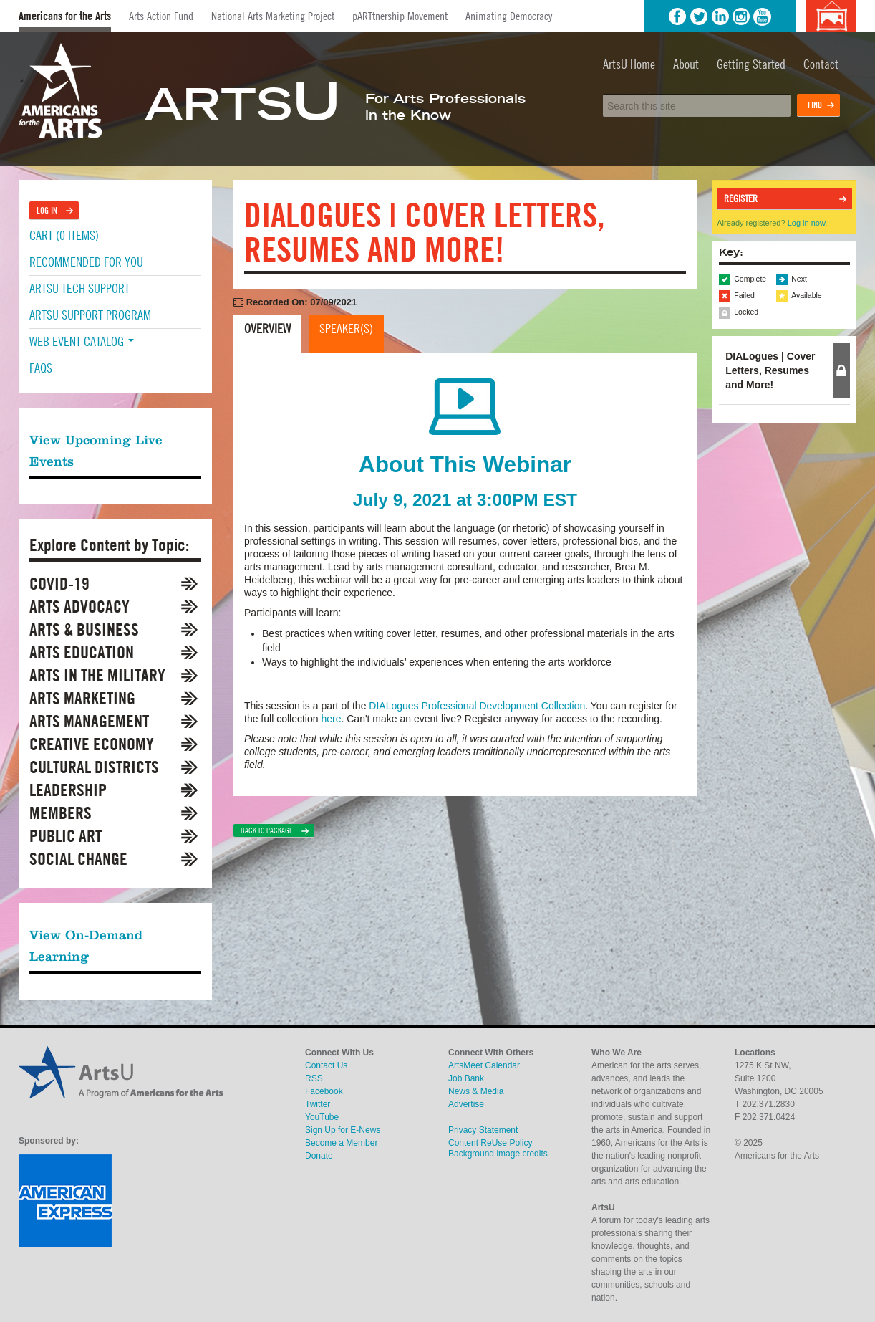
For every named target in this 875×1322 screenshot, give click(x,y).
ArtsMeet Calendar (484, 1065)
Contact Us (326, 1065)
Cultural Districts (94, 767)
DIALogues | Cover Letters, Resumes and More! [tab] (770, 370)
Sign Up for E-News (342, 1130)
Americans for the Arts (65, 16)
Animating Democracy (508, 15)
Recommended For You (86, 261)
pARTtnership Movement (400, 15)
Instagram (741, 16)
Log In (47, 210)
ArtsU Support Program (90, 314)
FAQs (40, 367)
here (331, 718)
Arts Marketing (82, 698)
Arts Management (89, 721)
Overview (267, 328)
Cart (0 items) (64, 235)
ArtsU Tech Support (79, 288)
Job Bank (466, 1078)
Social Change (78, 858)
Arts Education (81, 652)
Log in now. (808, 223)
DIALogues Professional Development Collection (477, 706)
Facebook (677, 16)
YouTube (762, 16)
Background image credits (831, 16)
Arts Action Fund (161, 15)
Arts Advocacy (79, 606)
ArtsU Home (629, 64)
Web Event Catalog (81, 341)
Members (60, 813)
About (686, 64)
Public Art (65, 835)
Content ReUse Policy (490, 1143)
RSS (314, 1078)
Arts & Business (84, 629)
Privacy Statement (483, 1130)
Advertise (466, 1104)
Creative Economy (91, 744)
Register (741, 198)
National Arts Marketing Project (272, 15)
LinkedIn (720, 16)
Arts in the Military (97, 675)
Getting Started (751, 64)
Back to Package (267, 830)
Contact (820, 64)
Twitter (699, 16)
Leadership (68, 790)
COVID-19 (59, 583)
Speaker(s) (346, 328)
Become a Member (341, 1143)
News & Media (475, 1091)
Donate (319, 1156)
